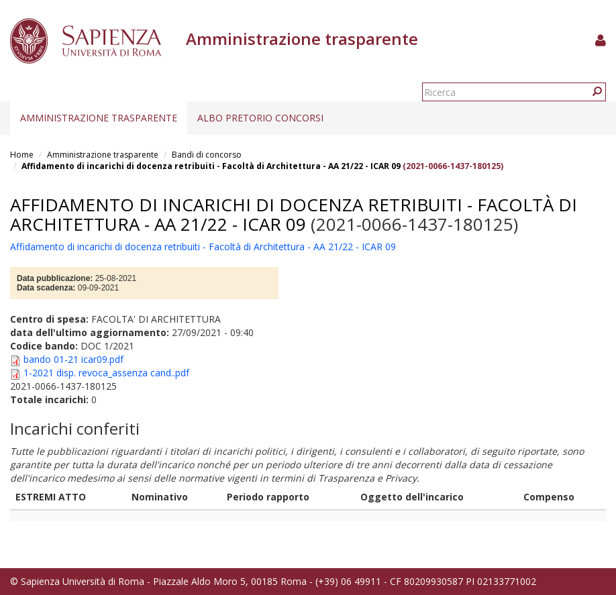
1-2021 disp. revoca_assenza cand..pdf (106, 372)
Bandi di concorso (207, 154)
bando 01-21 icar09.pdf (73, 359)
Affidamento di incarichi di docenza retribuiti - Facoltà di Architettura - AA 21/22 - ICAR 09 (211, 166)
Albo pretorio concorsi (260, 117)
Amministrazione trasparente (98, 117)
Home (22, 154)
